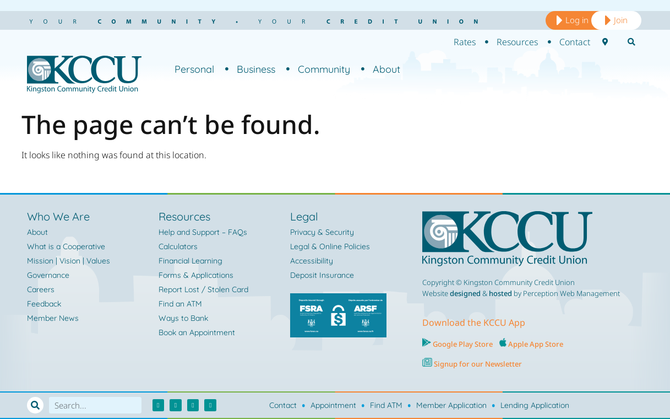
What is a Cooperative (66, 246)
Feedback (44, 304)
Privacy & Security (322, 232)
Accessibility (311, 261)
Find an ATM (180, 304)
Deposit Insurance (322, 275)
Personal (194, 69)
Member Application (451, 405)
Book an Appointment (197, 332)
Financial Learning (190, 261)
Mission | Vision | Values (68, 261)
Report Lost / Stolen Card (203, 289)
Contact (283, 405)
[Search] (35, 405)
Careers (41, 289)
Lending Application (534, 405)
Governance (48, 275)
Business (250, 69)
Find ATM (386, 405)
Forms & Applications (196, 275)
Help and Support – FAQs (203, 232)
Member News (53, 318)
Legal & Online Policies (330, 246)
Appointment (333, 405)
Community (318, 69)
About (380, 69)
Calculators (178, 246)
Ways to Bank (183, 318)
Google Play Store (462, 344)
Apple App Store (535, 344)
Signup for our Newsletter (477, 364)
